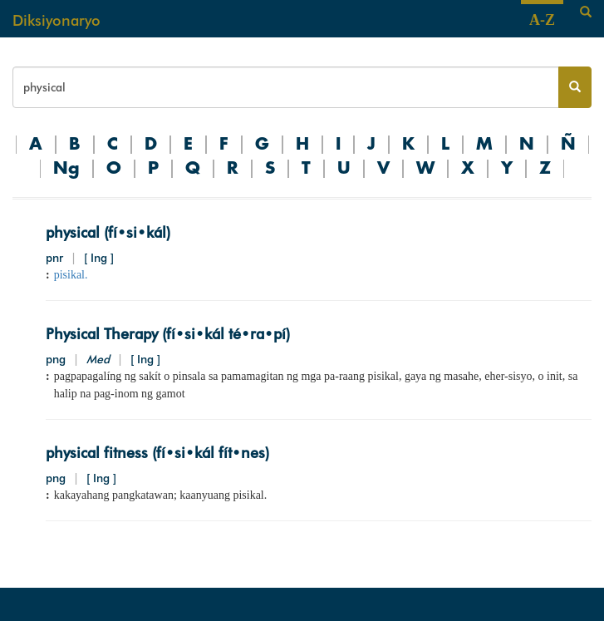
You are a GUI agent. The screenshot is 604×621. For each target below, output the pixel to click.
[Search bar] (285, 87)
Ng (66, 169)
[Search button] (575, 87)
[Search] (586, 12)
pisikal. (71, 275)
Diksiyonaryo (56, 20)
